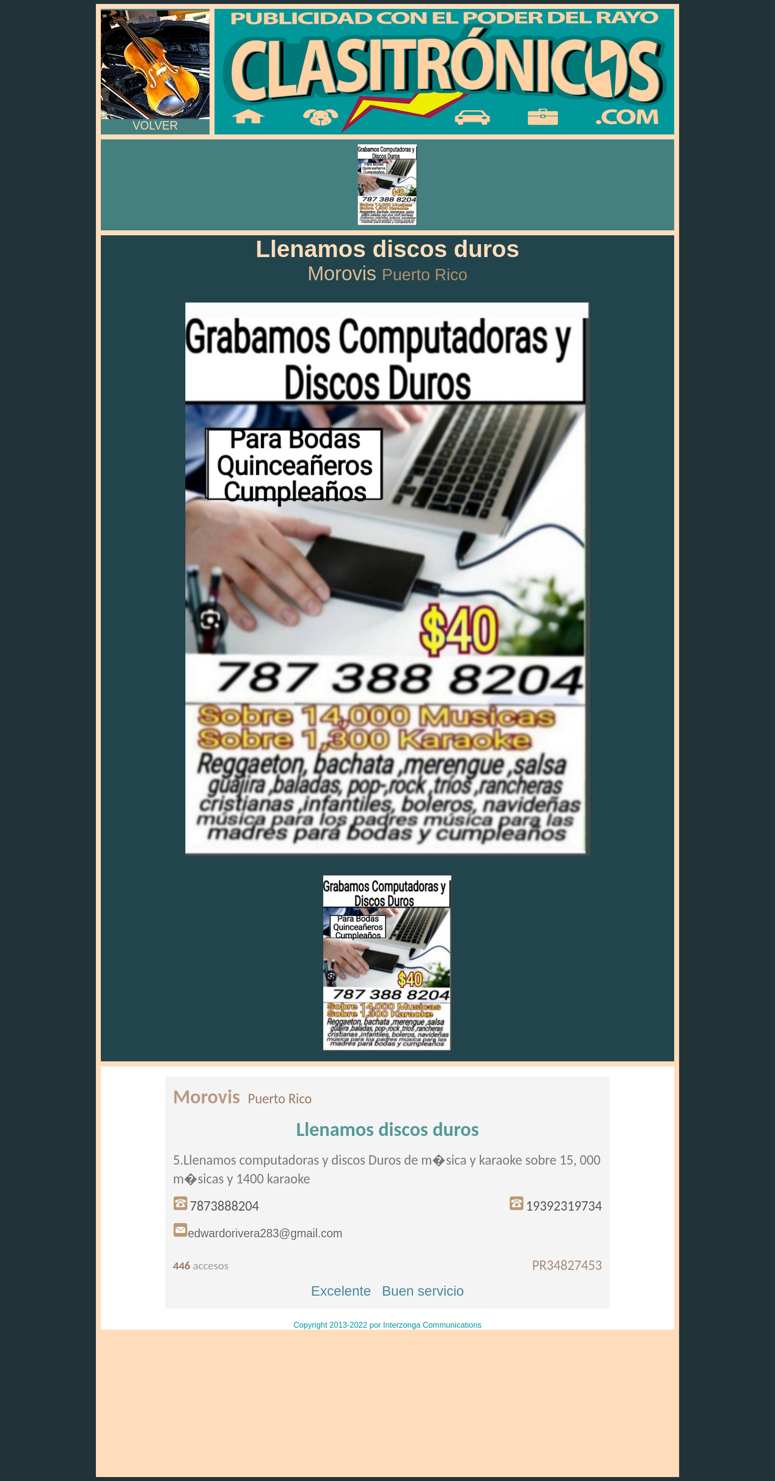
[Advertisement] (387, 1403)
